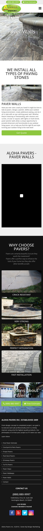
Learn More (6, 437)
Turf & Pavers (8, 465)
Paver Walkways (8, 473)
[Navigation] (40, 8)
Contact (5, 482)
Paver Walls (7, 478)
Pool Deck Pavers (9, 456)
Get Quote (21, 132)
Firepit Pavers (8, 452)
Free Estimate (29, 2)
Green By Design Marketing (30, 527)
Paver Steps (7, 469)
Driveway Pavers (9, 460)
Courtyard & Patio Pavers (12, 447)
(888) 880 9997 (11, 403)
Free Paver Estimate (10, 443)
